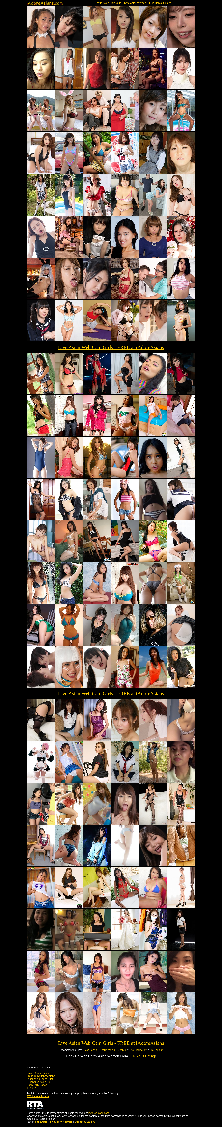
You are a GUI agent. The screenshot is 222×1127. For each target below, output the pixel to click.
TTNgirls (31, 1088)
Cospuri (122, 1050)
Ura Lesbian (156, 1050)
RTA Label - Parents (38, 1096)
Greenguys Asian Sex (39, 1082)
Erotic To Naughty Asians (41, 1076)
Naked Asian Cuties (38, 1073)
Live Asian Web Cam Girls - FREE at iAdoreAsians (111, 347)
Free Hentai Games (160, 3)
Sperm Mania (107, 1050)
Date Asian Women (135, 3)
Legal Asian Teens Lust (40, 1079)
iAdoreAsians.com (98, 1113)
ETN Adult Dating (142, 1056)
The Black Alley (138, 1050)
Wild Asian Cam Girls (109, 3)
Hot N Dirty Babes (37, 1085)
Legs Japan (90, 1050)
